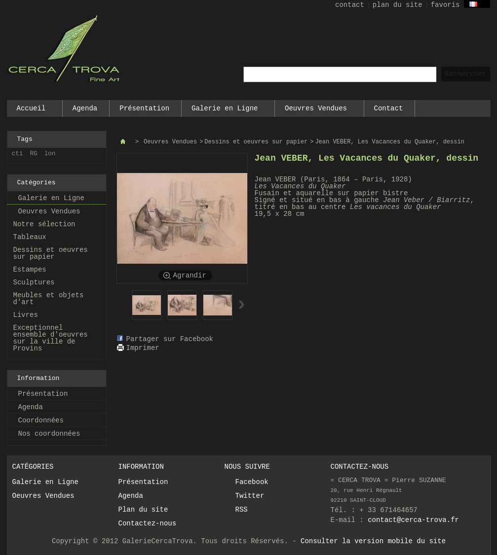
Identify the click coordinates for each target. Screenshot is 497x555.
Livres (25, 315)
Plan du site (143, 510)
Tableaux (29, 237)
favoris (445, 5)
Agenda (85, 108)
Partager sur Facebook (169, 339)
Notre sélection (44, 224)
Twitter (250, 496)
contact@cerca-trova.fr (413, 520)
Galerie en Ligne (225, 110)
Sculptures (34, 282)
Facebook (251, 482)
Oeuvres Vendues (316, 110)
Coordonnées (41, 420)
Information (38, 378)
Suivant (241, 304)
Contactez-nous (147, 523)
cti (17, 153)
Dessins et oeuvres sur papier (50, 253)
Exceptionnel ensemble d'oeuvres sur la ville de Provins (50, 338)
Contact (388, 108)
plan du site (397, 5)
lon (50, 153)
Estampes (29, 270)
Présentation (144, 108)
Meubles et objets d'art (48, 298)
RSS (241, 510)
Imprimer (142, 348)
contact (349, 5)
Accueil (31, 110)
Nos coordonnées (49, 434)
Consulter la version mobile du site (373, 541)
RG (34, 153)
